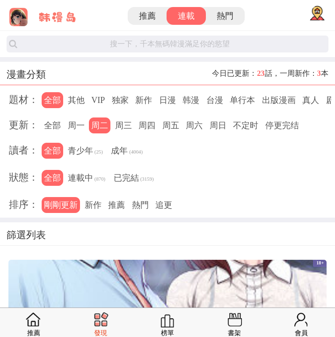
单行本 (242, 100)
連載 (186, 16)
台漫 (214, 100)
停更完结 (282, 125)
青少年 (85, 151)
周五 (170, 125)
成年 (127, 151)
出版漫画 (279, 100)
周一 (76, 125)
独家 (120, 100)
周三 (123, 125)
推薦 (147, 16)
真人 (310, 100)
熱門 (225, 16)
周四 (146, 125)
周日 (218, 125)
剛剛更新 (61, 205)
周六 (194, 125)
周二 (99, 125)
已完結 (134, 178)
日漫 (167, 100)
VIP (98, 100)
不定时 (245, 125)
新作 (143, 100)
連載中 (86, 178)
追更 (163, 205)
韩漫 (190, 100)
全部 (52, 100)
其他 (76, 100)
